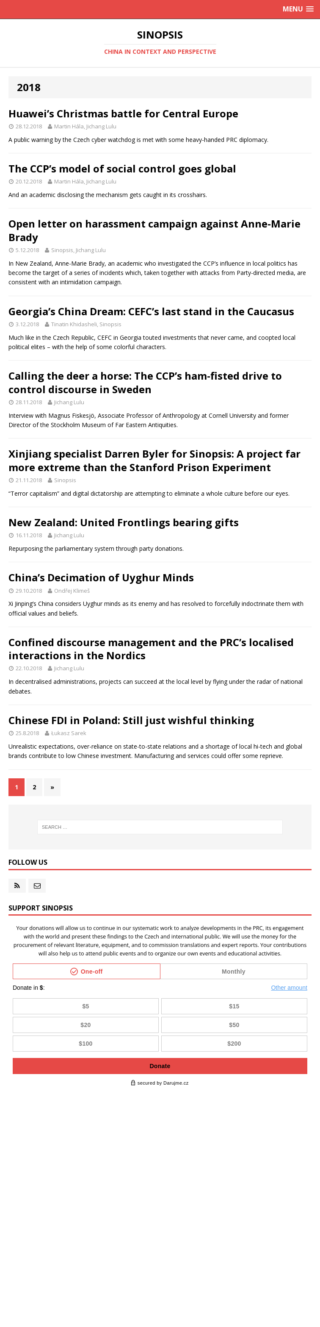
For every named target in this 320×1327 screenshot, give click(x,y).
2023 (18, 1180)
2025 (18, 1146)
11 (43, 1146)
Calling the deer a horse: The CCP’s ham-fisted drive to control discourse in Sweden (145, 382)
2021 (18, 1214)
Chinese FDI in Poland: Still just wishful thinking (131, 720)
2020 (18, 1231)
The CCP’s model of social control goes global (122, 168)
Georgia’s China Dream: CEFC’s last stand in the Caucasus (151, 311)
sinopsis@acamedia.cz (199, 1318)
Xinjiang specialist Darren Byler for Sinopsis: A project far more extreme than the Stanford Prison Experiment (154, 460)
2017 (18, 1281)
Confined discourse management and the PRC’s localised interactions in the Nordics (151, 648)
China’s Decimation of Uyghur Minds (101, 577)
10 (43, 1197)
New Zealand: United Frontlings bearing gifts (123, 522)
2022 (18, 1197)
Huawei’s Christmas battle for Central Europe (123, 113)
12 (33, 1146)
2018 (18, 1265)
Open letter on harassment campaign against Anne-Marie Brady (154, 230)
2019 (18, 1248)
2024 (18, 1163)
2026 (18, 1129)
